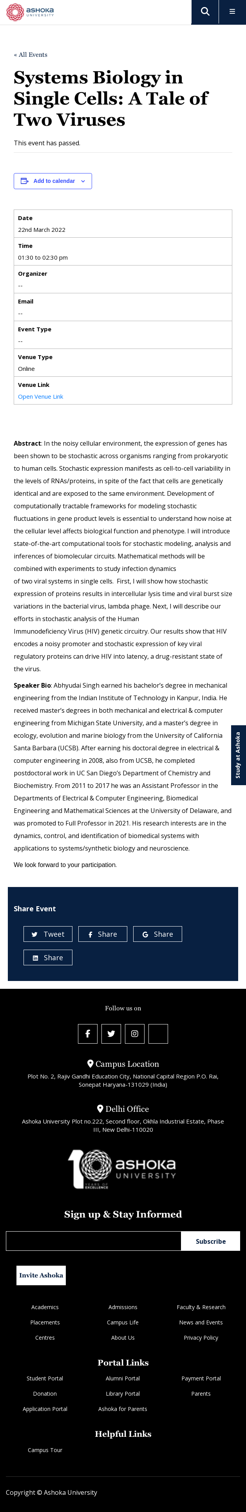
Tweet (48, 934)
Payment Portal (201, 1378)
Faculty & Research (201, 1307)
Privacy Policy (201, 1337)
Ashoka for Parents (122, 1409)
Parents (201, 1393)
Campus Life (123, 1322)
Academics (45, 1307)
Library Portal (123, 1393)
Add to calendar (54, 181)
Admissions (123, 1307)
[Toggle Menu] (232, 12)
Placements (45, 1322)
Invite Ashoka (41, 1275)
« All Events (30, 54)
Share (103, 934)
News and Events (201, 1322)
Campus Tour (45, 1450)
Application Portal (45, 1409)
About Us (123, 1337)
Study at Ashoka (237, 755)
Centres (45, 1337)
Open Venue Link (40, 396)
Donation (45, 1393)
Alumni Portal (123, 1378)
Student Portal (45, 1378)
